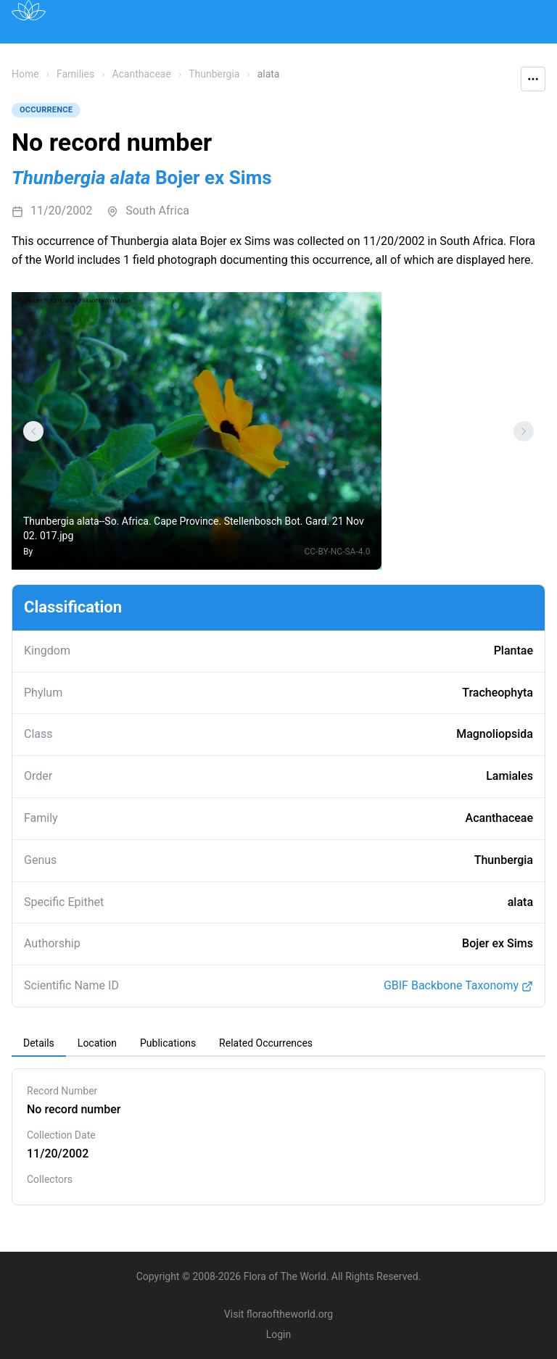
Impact (357, 53)
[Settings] (33, 431)
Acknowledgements (97, 86)
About (413, 53)
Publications (201, 53)
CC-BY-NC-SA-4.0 (337, 551)
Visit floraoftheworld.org (278, 1314)
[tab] (39, 1044)
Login (279, 1334)
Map (134, 53)
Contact (472, 53)
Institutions (286, 53)
